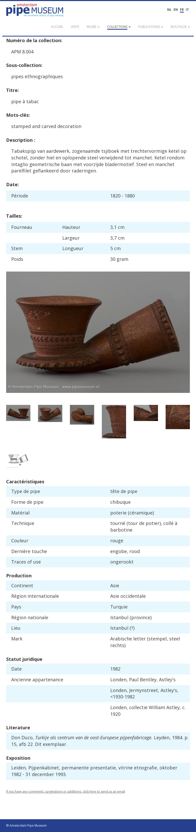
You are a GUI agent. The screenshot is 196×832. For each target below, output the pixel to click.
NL (169, 9)
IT (187, 9)
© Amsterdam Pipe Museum (26, 825)
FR (182, 9)
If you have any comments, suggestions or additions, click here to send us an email (65, 791)
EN (176, 9)
